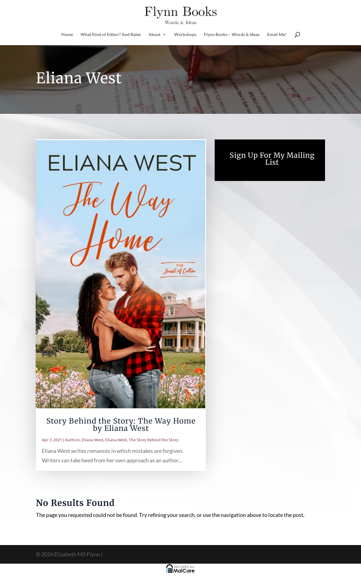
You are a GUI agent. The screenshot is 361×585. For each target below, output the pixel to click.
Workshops (185, 34)
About (154, 34)
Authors (72, 439)
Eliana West (92, 439)
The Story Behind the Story (153, 439)
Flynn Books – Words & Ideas (231, 34)
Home (67, 34)
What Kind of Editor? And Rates (110, 34)
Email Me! (276, 34)
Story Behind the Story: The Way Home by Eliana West (121, 424)
